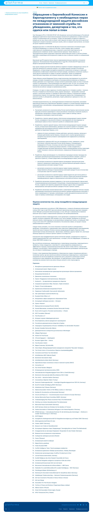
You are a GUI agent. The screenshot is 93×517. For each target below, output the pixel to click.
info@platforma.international (69, 504)
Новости (45, 3)
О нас (40, 3)
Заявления (51, 3)
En (84, 3)
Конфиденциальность (61, 3)
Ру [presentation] (86, 3)
